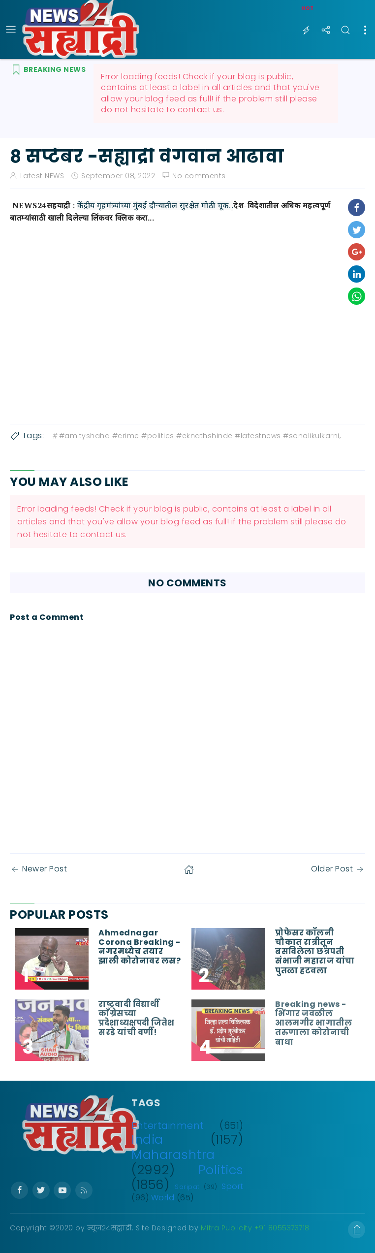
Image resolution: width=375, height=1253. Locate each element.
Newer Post (38, 868)
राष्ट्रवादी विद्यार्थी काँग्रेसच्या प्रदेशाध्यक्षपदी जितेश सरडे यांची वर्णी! (136, 1018)
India (147, 1139)
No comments (199, 176)
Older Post (338, 868)
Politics (221, 1170)
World (163, 1197)
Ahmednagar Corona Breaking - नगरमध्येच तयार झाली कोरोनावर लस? (139, 947)
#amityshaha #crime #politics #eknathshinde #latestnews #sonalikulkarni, (196, 436)
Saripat (187, 1187)
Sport (232, 1186)
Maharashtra (173, 1154)
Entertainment (167, 1125)
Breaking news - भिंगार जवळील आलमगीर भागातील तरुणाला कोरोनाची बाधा (313, 1023)
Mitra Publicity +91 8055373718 (255, 1228)
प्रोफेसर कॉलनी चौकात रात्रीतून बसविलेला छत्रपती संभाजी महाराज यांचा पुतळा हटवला (315, 951)
